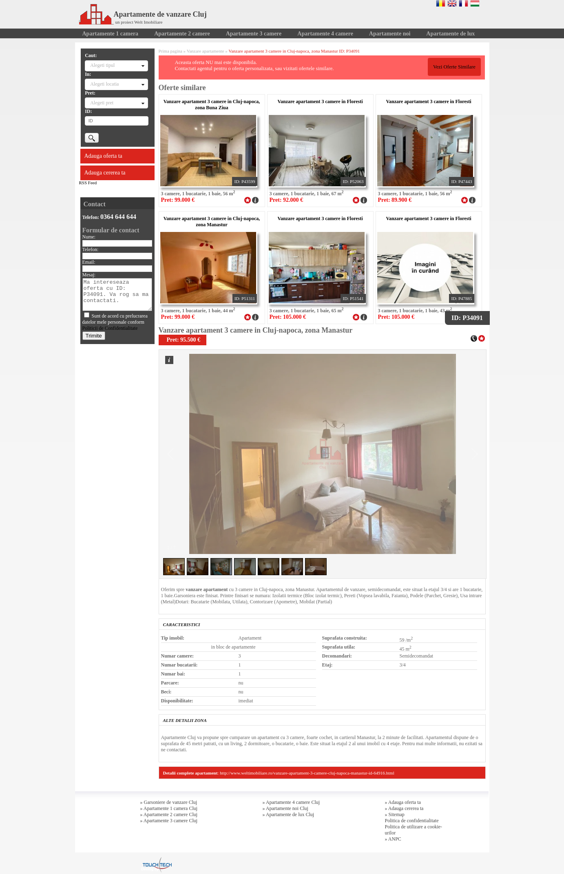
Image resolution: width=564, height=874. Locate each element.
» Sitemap (395, 814)
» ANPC (393, 839)
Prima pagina (170, 51)
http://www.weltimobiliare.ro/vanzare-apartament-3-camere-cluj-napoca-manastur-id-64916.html (307, 772)
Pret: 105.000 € (288, 317)
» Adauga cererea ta (404, 808)
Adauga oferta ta (103, 156)
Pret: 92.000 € (286, 200)
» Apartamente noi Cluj (285, 808)
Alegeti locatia (104, 84)
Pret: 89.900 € (395, 200)
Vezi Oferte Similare (454, 67)
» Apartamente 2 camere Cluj (169, 814)
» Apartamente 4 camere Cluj (291, 802)
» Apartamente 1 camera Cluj (169, 808)
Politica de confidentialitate (412, 820)
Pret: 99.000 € (178, 200)
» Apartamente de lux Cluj (288, 814)
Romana (440, 3)
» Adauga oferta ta (403, 802)
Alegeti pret (101, 103)
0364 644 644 (118, 216)
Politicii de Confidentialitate (110, 328)
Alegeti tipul (102, 65)
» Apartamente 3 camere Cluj (169, 820)
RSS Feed (88, 182)
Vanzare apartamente (205, 51)
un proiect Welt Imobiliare (139, 22)
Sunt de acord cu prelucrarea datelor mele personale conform (115, 322)
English (452, 3)
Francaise (463, 3)
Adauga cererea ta (105, 173)
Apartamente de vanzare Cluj (143, 14)
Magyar (475, 3)
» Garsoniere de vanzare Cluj (168, 802)
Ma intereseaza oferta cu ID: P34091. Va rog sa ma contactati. (117, 294)
